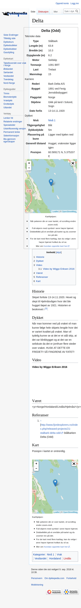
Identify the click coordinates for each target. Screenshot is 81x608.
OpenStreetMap (69, 211)
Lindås (67, 558)
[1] (46, 308)
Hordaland (55, 558)
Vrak (59, 554)
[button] (72, 163)
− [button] (29, 168)
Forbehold (71, 578)
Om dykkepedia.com (54, 578)
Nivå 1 (51, 120)
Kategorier (39, 554)
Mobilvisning (37, 584)
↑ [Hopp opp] (40, 420)
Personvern (36, 578)
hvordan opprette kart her (55, 246)
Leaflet (55, 211)
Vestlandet (40, 558)
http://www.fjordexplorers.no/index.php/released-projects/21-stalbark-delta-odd (59, 428)
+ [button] (29, 163)
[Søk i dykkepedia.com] (71, 11)
